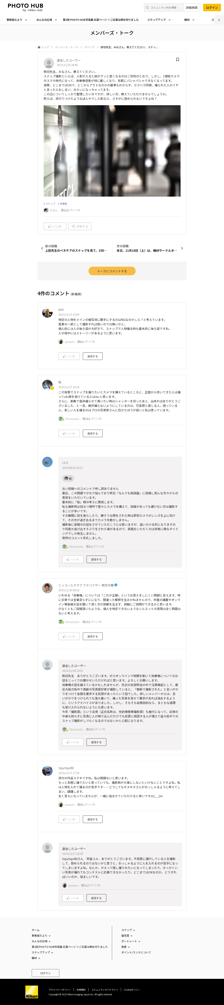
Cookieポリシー (132, 989)
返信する (92, 356)
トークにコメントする (112, 271)
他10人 (86, 418)
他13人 (86, 621)
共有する (80, 226)
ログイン (212, 7)
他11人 (85, 885)
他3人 (89, 546)
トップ (45, 47)
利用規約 (81, 989)
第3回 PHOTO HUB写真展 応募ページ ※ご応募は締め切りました (101, 19)
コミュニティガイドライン (104, 989)
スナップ (89, 47)
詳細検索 (192, 7)
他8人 (80, 341)
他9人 (80, 804)
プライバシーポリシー (59, 989)
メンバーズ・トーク (66, 47)
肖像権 (63, 203)
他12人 (65, 210)
